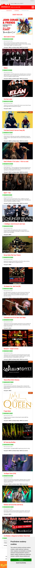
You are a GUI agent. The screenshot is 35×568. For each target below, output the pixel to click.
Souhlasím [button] (21, 559)
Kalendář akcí (9, 10)
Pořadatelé (17, 10)
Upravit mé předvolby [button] (21, 562)
